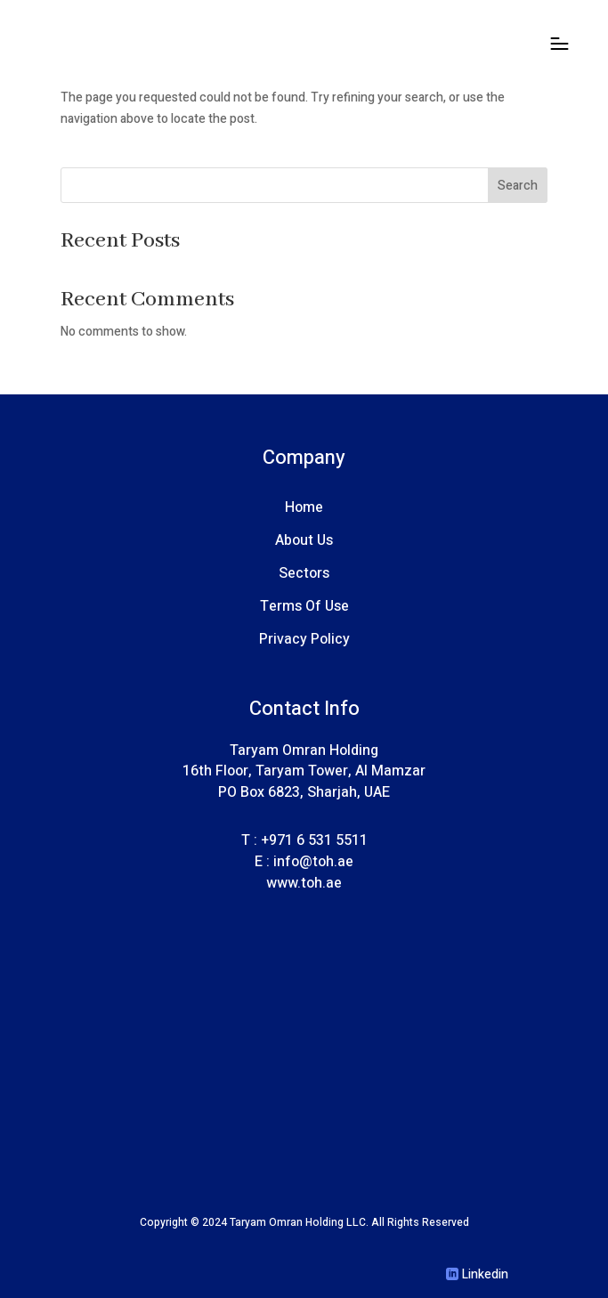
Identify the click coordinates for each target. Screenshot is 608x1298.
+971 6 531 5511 (314, 840)
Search (518, 185)
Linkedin (485, 1274)
